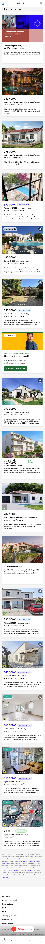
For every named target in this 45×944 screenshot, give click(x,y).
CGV (4, 912)
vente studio (5, 863)
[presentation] (4, 187)
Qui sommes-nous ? (9, 900)
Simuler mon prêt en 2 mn (15, 369)
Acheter (4, 939)
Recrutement (7, 920)
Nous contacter (8, 904)
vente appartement (32, 861)
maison (12, 870)
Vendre (13, 939)
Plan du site (6, 896)
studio (25, 870)
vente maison (22, 861)
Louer (22, 939)
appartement (19, 870)
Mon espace (40, 939)
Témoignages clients (9, 916)
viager (19, 863)
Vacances (31, 939)
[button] (18, 198)
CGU (4, 908)
